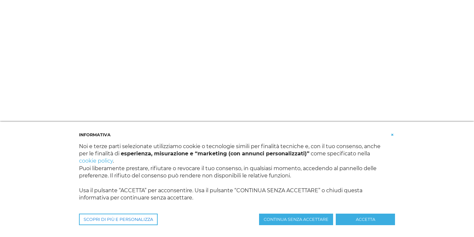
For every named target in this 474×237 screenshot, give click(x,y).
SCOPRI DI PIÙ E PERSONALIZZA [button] (118, 219)
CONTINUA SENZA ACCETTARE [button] (296, 219)
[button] (392, 134)
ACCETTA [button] (365, 219)
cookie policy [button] (96, 161)
